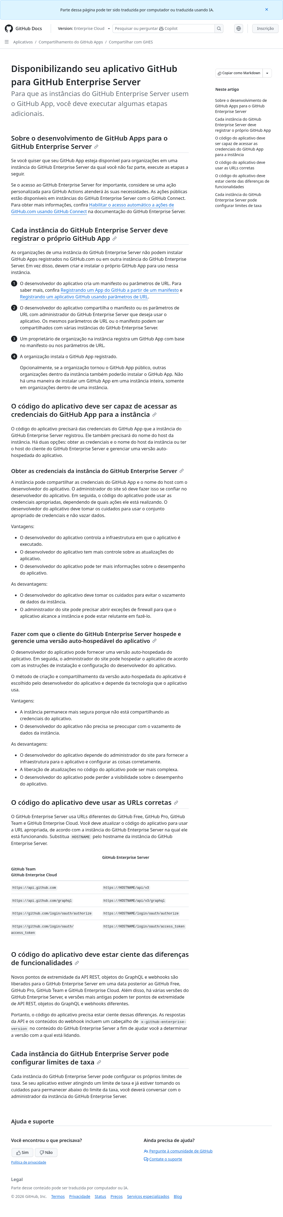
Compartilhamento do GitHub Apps (71, 42)
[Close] (267, 9)
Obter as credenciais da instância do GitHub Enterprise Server (97, 471)
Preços (117, 1196)
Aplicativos (23, 42)
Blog (178, 1196)
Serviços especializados (148, 1196)
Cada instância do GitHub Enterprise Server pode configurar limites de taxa (90, 1057)
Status (100, 1196)
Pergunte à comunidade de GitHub (178, 1151)
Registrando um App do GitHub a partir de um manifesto (120, 290)
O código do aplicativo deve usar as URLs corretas (94, 802)
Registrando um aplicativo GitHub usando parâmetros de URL (84, 297)
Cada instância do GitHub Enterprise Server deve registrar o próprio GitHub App (89, 234)
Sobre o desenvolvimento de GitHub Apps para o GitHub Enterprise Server (89, 142)
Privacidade (79, 1196)
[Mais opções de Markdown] (267, 73)
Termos (58, 1196)
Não (46, 1152)
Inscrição (265, 28)
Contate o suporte (163, 1159)
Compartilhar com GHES (131, 42)
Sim (22, 1152)
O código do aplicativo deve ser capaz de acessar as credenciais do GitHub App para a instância (94, 410)
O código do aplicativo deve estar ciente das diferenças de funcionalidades (100, 958)
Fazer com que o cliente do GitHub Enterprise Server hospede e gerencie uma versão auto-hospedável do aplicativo (96, 637)
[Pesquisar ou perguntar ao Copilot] (168, 28)
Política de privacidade (28, 1162)
